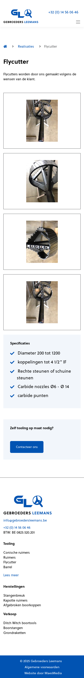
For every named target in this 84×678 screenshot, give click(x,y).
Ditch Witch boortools (20, 623)
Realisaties (26, 46)
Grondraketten (14, 632)
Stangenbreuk (14, 595)
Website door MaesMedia (43, 673)
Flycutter (9, 562)
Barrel (7, 567)
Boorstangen (13, 627)
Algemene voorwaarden (42, 667)
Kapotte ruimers (15, 600)
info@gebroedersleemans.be (25, 520)
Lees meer (11, 575)
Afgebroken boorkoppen (22, 605)
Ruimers (9, 557)
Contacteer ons (27, 447)
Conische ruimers (16, 552)
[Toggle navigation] (78, 22)
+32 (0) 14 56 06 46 (63, 12)
